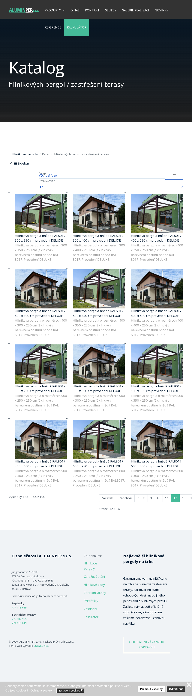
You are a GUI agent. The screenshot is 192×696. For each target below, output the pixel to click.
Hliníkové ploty (94, 585)
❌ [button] (189, 684)
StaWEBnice (41, 645)
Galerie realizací (135, 10)
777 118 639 (19, 607)
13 (184, 498)
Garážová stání (94, 577)
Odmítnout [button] (176, 689)
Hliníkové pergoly (90, 566)
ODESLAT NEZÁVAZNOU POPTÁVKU (146, 648)
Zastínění (90, 609)
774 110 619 (19, 623)
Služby (110, 10)
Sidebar (21, 163)
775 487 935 (19, 619)
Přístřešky (91, 601)
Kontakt (92, 10)
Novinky (161, 10)
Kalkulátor (76, 27)
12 (175, 498)
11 (167, 498)
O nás (75, 10)
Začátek (107, 498)
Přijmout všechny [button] (151, 689)
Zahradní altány (95, 593)
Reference (53, 27)
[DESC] (174, 175)
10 (158, 498)
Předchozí (125, 498)
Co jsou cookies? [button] (16, 690)
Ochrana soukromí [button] (42, 690)
